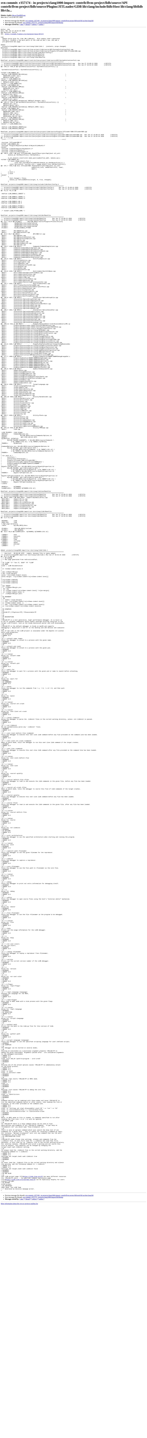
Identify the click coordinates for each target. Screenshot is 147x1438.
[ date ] (22, 24)
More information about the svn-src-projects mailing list (19, 1436)
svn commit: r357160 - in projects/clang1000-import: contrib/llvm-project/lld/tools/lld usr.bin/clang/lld (59, 21)
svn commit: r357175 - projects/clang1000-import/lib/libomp (43, 22)
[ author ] (41, 24)
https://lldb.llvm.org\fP (33, 1406)
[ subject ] (34, 24)
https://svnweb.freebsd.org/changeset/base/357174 (24, 35)
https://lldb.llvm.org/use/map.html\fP (21, 1410)
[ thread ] (28, 24)
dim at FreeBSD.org (18, 15)
